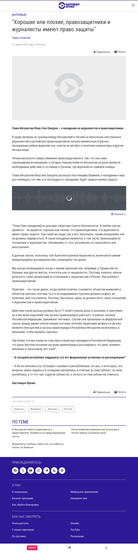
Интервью (19, 15)
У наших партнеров (23, 529)
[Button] (101, 52)
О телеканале (20, 491)
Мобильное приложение (84, 491)
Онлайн (75, 523)
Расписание (77, 536)
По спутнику (19, 536)
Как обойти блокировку (25, 504)
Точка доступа (20, 523)
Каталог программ (22, 498)
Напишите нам (79, 498)
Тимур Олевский (21, 37)
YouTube (75, 529)
